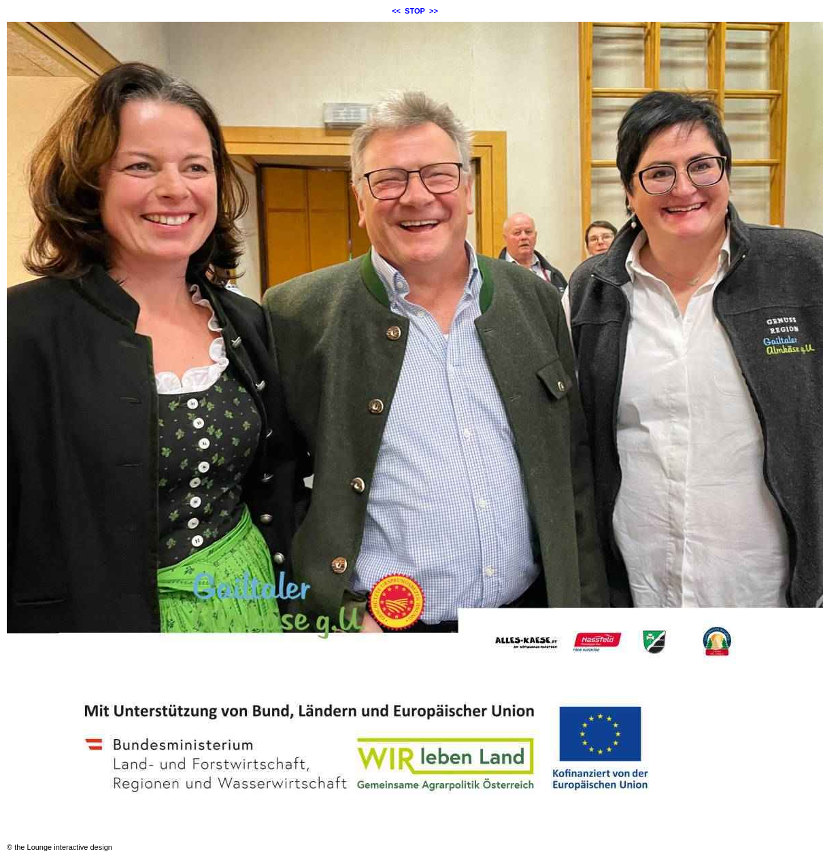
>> (433, 11)
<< (396, 11)
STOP (415, 11)
